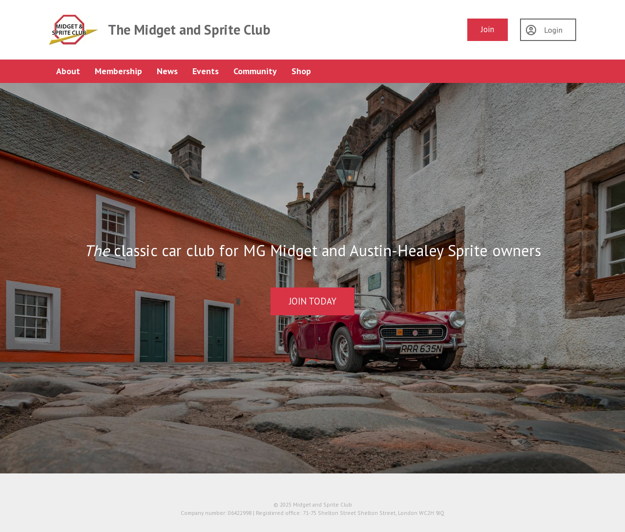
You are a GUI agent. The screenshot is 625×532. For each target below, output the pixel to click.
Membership (118, 71)
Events (205, 71)
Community (255, 71)
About (68, 71)
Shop (301, 71)
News (167, 71)
